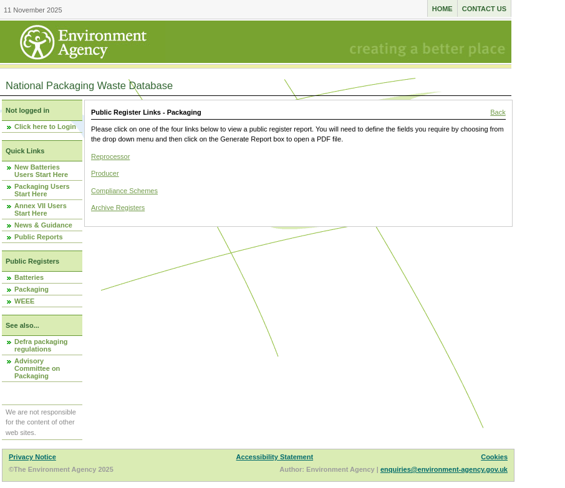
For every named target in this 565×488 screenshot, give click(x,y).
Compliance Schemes (124, 190)
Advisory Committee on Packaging (37, 368)
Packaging (31, 289)
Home (442, 8)
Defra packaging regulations (41, 345)
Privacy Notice (32, 457)
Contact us (484, 8)
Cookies (494, 457)
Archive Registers (118, 207)
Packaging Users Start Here (42, 190)
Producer (105, 173)
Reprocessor (110, 156)
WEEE (24, 301)
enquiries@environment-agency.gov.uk (444, 469)
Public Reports (38, 237)
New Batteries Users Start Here (41, 170)
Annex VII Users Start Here (40, 209)
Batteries (29, 277)
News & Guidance (43, 225)
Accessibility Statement (275, 457)
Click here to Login (45, 126)
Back (497, 112)
